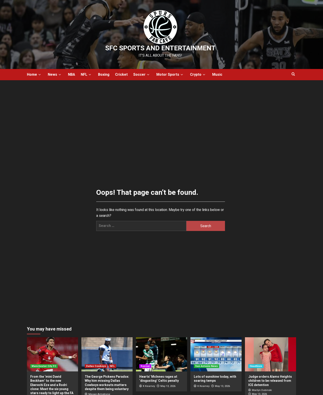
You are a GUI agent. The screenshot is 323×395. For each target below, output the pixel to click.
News (55, 74)
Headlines (256, 366)
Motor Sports (170, 74)
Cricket (121, 74)
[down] (39, 75)
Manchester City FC (44, 366)
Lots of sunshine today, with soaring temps (215, 378)
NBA (71, 74)
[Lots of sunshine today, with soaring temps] (216, 354)
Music (217, 74)
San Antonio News (206, 366)
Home (34, 74)
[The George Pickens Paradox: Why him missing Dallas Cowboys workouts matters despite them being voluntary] (107, 354)
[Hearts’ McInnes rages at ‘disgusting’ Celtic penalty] (161, 354)
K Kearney (149, 386)
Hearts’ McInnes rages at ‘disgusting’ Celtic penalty (159, 378)
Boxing (103, 74)
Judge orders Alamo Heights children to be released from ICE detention (270, 380)
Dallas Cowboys (96, 366)
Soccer (142, 74)
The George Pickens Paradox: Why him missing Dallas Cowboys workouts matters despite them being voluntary (107, 382)
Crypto (198, 74)
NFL (86, 74)
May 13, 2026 (167, 386)
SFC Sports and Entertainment (160, 48)
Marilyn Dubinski (262, 390)
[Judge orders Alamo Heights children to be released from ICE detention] (270, 354)
